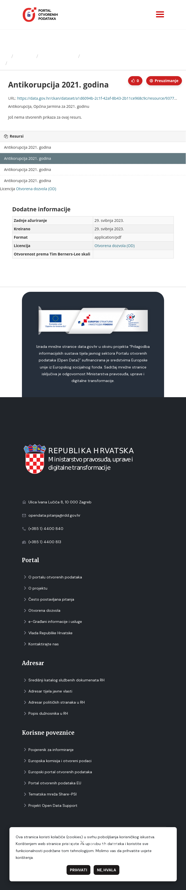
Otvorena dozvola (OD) (36, 188)
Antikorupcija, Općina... (109, 56)
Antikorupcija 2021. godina (42, 63)
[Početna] (6, 56)
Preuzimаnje (164, 80)
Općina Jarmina (58, 56)
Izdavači (25, 56)
